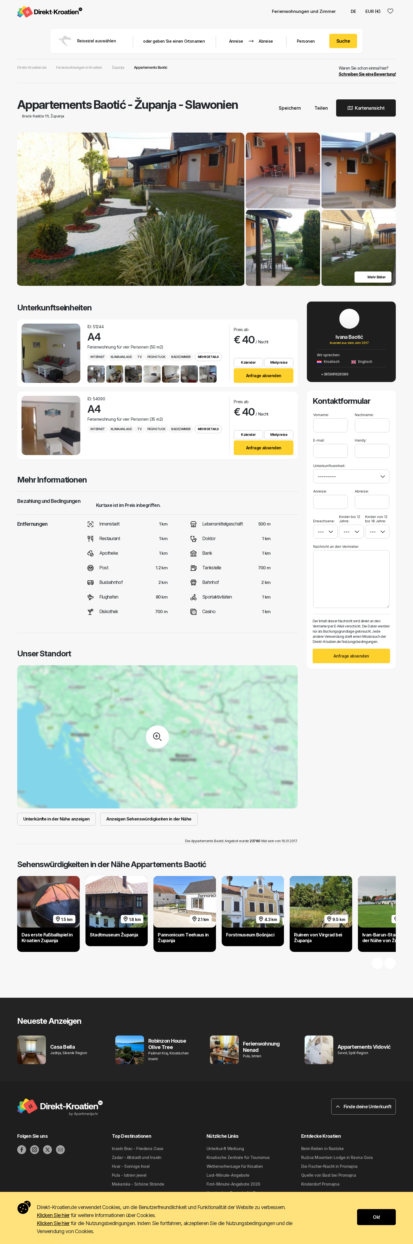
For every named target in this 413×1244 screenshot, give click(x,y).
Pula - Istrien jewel (129, 1175)
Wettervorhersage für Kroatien (234, 1166)
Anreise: (320, 491)
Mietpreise (278, 362)
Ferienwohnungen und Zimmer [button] (304, 11)
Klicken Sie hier (53, 1215)
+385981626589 (332, 374)
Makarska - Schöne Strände (138, 1184)
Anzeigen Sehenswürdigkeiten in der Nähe (149, 819)
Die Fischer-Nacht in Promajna (329, 1166)
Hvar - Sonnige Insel (131, 1166)
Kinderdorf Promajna (320, 1184)
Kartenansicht (366, 108)
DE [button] (350, 11)
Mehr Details (208, 357)
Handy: (361, 440)
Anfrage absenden (263, 375)
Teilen (318, 108)
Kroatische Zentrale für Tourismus (238, 1157)
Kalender (248, 362)
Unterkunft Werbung (225, 1148)
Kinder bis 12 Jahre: (349, 519)
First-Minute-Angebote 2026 (233, 1184)
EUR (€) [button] (373, 11)
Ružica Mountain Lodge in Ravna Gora (337, 1157)
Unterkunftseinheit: (329, 466)
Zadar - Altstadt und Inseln (136, 1157)
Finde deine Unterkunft (363, 1106)
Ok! (376, 1217)
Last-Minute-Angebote (228, 1175)
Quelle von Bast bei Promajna (328, 1175)
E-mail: (319, 440)
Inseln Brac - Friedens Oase (137, 1148)
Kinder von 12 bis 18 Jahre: (376, 519)
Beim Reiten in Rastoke (322, 1148)
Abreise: (362, 491)
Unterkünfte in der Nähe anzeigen (56, 819)
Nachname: (364, 415)
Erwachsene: (324, 519)
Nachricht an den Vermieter (336, 546)
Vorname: (321, 415)
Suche (343, 41)
